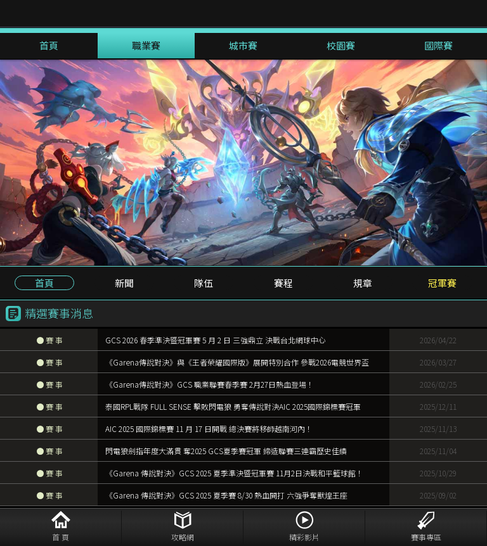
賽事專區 (426, 536)
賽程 (283, 282)
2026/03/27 (438, 362)
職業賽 (146, 45)
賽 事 (50, 339)
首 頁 (60, 536)
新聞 (124, 282)
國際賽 (438, 45)
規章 (362, 282)
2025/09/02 (438, 495)
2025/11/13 (438, 428)
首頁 (48, 45)
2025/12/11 (438, 406)
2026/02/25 (438, 384)
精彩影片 (304, 536)
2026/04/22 (438, 339)
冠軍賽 (442, 282)
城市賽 (243, 45)
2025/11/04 (438, 450)
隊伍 (203, 282)
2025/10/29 (438, 472)
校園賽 (341, 45)
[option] (243, 162)
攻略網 (182, 536)
